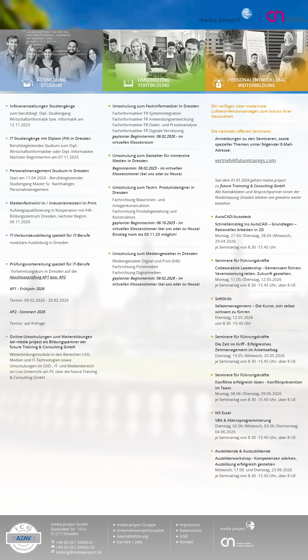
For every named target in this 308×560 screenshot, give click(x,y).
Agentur (237, 542)
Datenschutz (190, 530)
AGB (184, 536)
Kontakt (186, 541)
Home (226, 15)
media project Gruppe (136, 524)
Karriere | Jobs (129, 541)
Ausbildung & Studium (51, 60)
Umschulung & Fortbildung (154, 60)
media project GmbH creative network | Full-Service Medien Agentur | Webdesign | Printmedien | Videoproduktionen (286, 16)
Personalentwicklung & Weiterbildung (256, 60)
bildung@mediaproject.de (78, 552)
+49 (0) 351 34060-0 (74, 542)
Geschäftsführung (132, 536)
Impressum (190, 524)
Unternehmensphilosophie (140, 530)
